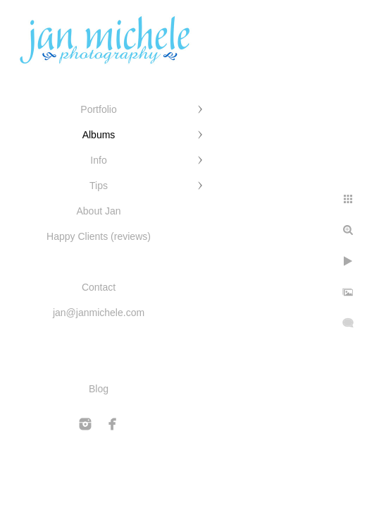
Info (98, 160)
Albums (99, 134)
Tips (98, 185)
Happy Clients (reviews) (98, 236)
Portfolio (98, 109)
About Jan (98, 211)
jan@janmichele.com (98, 312)
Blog (98, 388)
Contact (99, 287)
